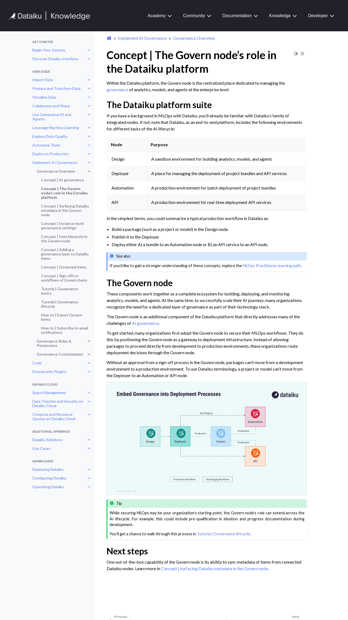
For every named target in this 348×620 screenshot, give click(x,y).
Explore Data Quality (49, 136)
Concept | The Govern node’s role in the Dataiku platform (64, 193)
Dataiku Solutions (47, 439)
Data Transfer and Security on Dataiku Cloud (57, 403)
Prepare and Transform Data (56, 88)
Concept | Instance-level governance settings (62, 225)
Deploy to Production (50, 153)
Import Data (42, 79)
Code (37, 363)
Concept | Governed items (63, 267)
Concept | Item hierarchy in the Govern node (64, 238)
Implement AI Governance (54, 162)
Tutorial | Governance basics (59, 290)
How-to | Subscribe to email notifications (64, 330)
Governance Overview (56, 171)
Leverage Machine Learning (55, 127)
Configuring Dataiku (49, 478)
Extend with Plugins (49, 371)
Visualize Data (44, 97)
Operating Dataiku (48, 486)
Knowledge (280, 15)
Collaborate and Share (51, 105)
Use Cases (41, 448)
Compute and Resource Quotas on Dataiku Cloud (53, 416)
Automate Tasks (46, 145)
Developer (318, 15)
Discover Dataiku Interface (55, 58)
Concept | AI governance (62, 180)
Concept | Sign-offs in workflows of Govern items (64, 277)
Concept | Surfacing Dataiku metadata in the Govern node (65, 210)
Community (194, 15)
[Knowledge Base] (52, 15)
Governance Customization (60, 354)
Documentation (237, 15)
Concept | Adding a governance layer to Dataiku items (65, 254)
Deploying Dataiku (47, 469)
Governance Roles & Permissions (54, 343)
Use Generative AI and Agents (51, 116)
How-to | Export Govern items (61, 317)
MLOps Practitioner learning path (272, 265)
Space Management (49, 392)
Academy (157, 15)
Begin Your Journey (48, 50)
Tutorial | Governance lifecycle (59, 304)
